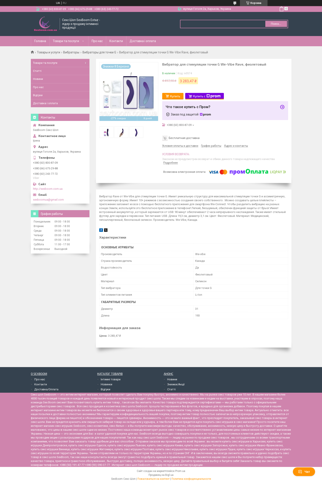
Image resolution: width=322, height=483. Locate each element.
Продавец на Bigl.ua (161, 474)
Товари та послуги (66, 41)
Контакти (116, 41)
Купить (175, 96)
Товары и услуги (48, 52)
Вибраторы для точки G (99, 52)
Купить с (207, 96)
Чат (304, 472)
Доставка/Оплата (46, 389)
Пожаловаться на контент (153, 478)
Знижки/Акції (176, 384)
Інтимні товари (111, 379)
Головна (40, 41)
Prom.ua (180, 471)
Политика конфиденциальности (191, 478)
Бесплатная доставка (184, 138)
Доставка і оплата (143, 41)
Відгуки (38, 95)
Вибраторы (71, 52)
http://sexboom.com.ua (48, 188)
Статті (37, 71)
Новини (38, 79)
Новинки (106, 384)
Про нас (97, 41)
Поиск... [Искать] (276, 23)
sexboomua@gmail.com (48, 199)
